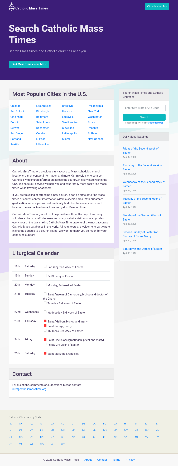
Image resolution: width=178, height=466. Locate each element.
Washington (95, 117)
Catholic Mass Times (28, 6)
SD (125, 437)
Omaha (40, 133)
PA (94, 437)
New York (94, 111)
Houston (67, 111)
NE (136, 430)
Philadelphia (95, 105)
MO (115, 430)
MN (94, 430)
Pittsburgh (42, 111)
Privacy (130, 459)
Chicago (16, 105)
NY (31, 437)
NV (146, 430)
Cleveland (68, 128)
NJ (10, 437)
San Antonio (18, 111)
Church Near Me (157, 6)
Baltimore (42, 117)
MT (126, 430)
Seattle (15, 144)
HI (125, 423)
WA (31, 444)
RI (104, 437)
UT (157, 437)
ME (52, 430)
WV (42, 444)
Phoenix (93, 128)
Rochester (42, 128)
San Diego (17, 133)
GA (115, 423)
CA (52, 423)
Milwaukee (42, 144)
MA (73, 430)
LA (41, 430)
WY (63, 444)
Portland (16, 139)
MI (83, 430)
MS (105, 430)
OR (83, 437)
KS (20, 430)
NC (42, 437)
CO (62, 423)
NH (157, 430)
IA (10, 430)
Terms (116, 459)
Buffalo (92, 133)
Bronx (91, 122)
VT (10, 444)
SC (115, 437)
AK (20, 423)
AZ (31, 423)
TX (146, 437)
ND (52, 437)
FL (104, 423)
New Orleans (96, 139)
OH (63, 437)
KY (31, 430)
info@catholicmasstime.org (29, 389)
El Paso (40, 139)
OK (73, 437)
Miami (66, 139)
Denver (15, 128)
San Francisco (70, 122)
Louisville (68, 117)
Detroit (15, 122)
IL (146, 423)
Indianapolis (69, 133)
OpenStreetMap (155, 122)
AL (10, 423)
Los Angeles (43, 105)
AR (41, 423)
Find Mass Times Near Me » (29, 64)
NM (21, 437)
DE (83, 423)
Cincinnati (17, 117)
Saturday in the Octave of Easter (142, 248)
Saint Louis (43, 122)
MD (63, 430)
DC (94, 423)
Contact (102, 459)
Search (144, 117)
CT (73, 423)
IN (157, 423)
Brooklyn (67, 105)
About (88, 459)
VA (20, 444)
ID (136, 423)
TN (136, 437)
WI (52, 444)
